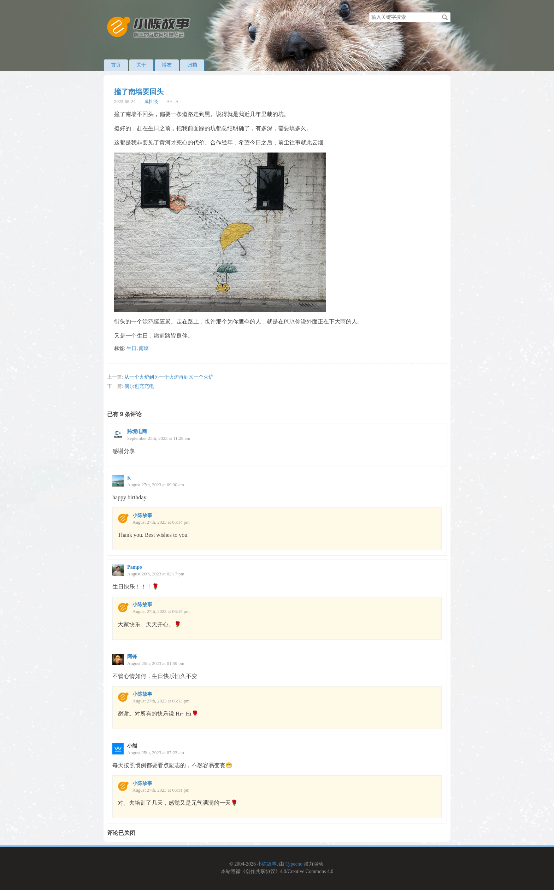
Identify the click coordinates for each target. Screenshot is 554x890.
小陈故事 (142, 515)
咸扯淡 (151, 101)
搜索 (445, 17)
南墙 (144, 348)
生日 (131, 348)
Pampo (134, 567)
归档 (192, 65)
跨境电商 (137, 431)
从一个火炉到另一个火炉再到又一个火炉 (168, 377)
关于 (141, 65)
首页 (116, 65)
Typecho (293, 864)
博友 (167, 65)
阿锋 (132, 656)
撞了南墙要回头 (139, 92)
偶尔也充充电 (139, 386)
